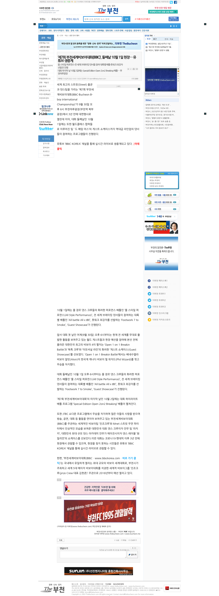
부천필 (41, 62)
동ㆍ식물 (67, 2)
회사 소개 (75, 584)
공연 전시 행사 (45, 47)
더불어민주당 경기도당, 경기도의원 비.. (160, 115)
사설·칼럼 (128, 30)
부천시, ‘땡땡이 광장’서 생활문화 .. (158, 118)
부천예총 (42, 55)
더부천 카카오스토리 (161, 320)
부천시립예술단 (45, 94)
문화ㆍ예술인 (44, 83)
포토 (50, 30)
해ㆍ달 (73, 2)
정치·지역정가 (58, 30)
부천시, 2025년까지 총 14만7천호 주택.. (161, 111)
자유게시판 (165, 2)
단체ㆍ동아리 (44, 71)
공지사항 (46, 143)
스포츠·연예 (118, 30)
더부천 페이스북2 (160, 287)
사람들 (87, 30)
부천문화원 (43, 75)
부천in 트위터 (155, 180)
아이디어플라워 (155, 177)
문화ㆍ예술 (169, 39)
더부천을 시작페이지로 (92, 2)
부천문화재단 (44, 51)
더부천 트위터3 (159, 307)
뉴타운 (151, 2)
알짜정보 (46, 148)
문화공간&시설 (44, 90)
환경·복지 (137, 30)
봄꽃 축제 (42, 86)
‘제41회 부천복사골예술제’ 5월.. (159, 47)
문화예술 (100, 30)
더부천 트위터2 (159, 300)
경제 (72, 30)
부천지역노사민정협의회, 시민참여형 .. (160, 125)
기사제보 (80, 2)
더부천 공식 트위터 (157, 186)
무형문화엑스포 (45, 79)
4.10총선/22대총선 (142, 19)
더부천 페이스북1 (160, 281)
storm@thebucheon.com (97, 79)
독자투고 (46, 151)
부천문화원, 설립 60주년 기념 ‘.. (159, 44)
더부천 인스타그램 (160, 313)
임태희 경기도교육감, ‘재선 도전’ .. (158, 105)
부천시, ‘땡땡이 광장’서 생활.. (158, 50)
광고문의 (83, 584)
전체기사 (43, 30)
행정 (67, 30)
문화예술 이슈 (44, 43)
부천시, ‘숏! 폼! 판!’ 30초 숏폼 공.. (158, 121)
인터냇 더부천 (150, 94)
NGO (93, 30)
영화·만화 (108, 30)
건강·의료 (145, 30)
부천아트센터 (44, 98)
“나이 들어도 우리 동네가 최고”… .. (158, 128)
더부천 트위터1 (155, 183)
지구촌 (157, 2)
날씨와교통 (144, 2)
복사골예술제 (44, 59)
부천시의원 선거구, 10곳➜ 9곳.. (158, 108)
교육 (81, 30)
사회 (76, 30)
